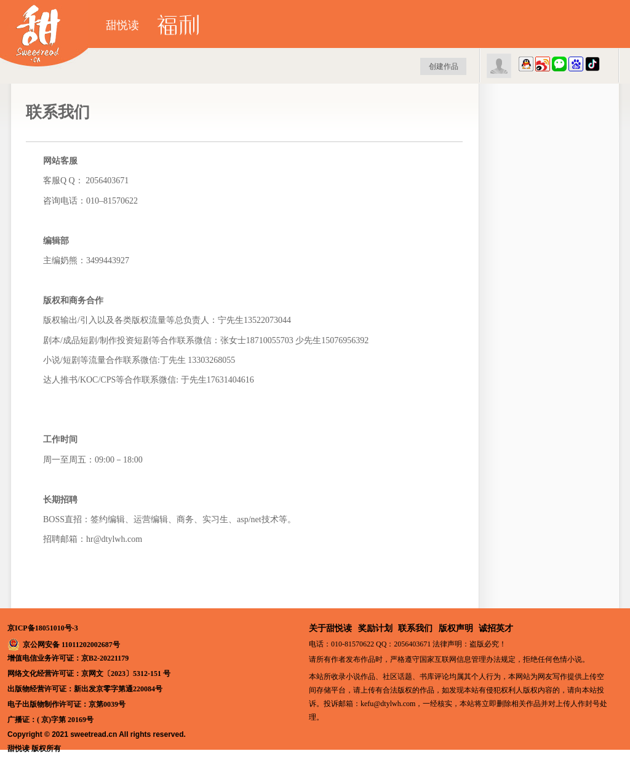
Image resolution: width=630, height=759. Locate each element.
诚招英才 (496, 628)
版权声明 (456, 628)
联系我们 (415, 628)
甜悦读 (122, 25)
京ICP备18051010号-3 (42, 628)
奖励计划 (375, 628)
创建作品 (443, 66)
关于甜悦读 (330, 628)
